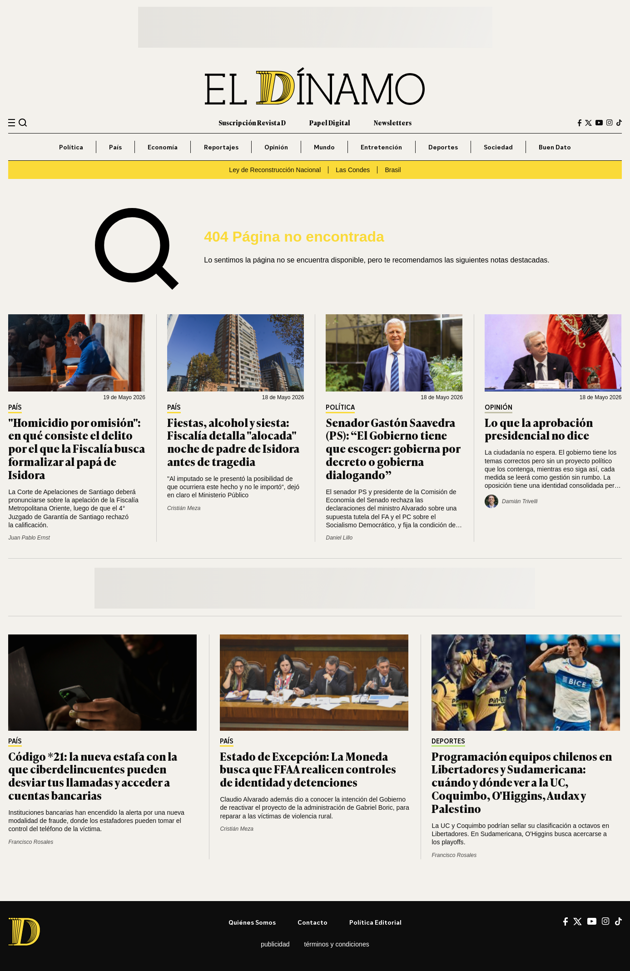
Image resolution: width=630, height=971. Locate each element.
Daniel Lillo (339, 538)
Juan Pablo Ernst (29, 538)
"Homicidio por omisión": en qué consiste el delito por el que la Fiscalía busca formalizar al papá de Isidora (76, 448)
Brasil (393, 169)
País (115, 147)
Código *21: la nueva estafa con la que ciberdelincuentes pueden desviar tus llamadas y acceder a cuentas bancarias (92, 775)
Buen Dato (555, 147)
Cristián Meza (183, 508)
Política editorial (375, 922)
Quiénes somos (252, 922)
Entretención (381, 147)
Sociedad (498, 147)
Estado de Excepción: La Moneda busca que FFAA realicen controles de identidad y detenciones (308, 769)
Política (71, 147)
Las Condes (353, 169)
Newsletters (393, 122)
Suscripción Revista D (252, 122)
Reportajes (221, 147)
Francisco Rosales (30, 842)
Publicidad (275, 944)
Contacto (312, 922)
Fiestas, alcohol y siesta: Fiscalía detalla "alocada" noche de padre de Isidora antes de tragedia (233, 441)
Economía (163, 147)
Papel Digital (329, 122)
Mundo (324, 147)
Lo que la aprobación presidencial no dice (539, 428)
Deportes (443, 147)
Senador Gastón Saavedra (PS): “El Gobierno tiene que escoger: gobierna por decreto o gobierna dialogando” (393, 448)
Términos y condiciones (336, 944)
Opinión (276, 147)
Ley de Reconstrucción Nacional (275, 169)
